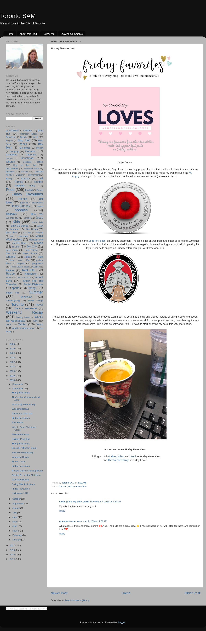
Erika (121, 456)
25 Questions (12, 130)
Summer (36, 292)
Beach (23, 137)
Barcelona (10, 137)
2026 (12, 344)
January (16, 539)
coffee (40, 162)
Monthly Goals (19, 243)
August (16, 508)
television (26, 296)
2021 (12, 366)
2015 (12, 554)
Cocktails (27, 162)
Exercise (25, 178)
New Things (31, 250)
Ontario (10, 256)
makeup (39, 232)
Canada (63, 486)
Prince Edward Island (20, 267)
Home (10, 33)
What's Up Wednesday (23, 404)
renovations (31, 273)
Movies (38, 242)
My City (32, 246)
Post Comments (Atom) (77, 600)
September (18, 503)
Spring (32, 288)
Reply (62, 511)
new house (12, 250)
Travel (39, 304)
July (14, 512)
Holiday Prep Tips (21, 439)
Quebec (36, 267)
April (15, 526)
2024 (12, 353)
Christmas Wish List (22, 413)
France (39, 190)
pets (20, 260)
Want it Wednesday (25, 308)
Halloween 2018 (20, 493)
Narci (133, 456)
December (18, 384)
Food (10, 189)
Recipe (10, 273)
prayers (21, 263)
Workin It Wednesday (23, 328)
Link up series (19, 225)
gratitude (24, 203)
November (18, 388)
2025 (12, 348)
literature (14, 229)
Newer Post (59, 593)
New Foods (18, 422)
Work (40, 324)
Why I (35, 321)
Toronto (17, 304)
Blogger (121, 622)
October (16, 499)
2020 (12, 371)
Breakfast (25, 147)
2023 (12, 357)
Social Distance (33, 284)
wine (8, 324)
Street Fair (12, 292)
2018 (12, 380)
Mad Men (27, 233)
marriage (23, 236)
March (15, 530)
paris (40, 257)
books (23, 143)
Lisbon (40, 226)
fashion (38, 181)
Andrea (112, 456)
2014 (12, 559)
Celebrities (11, 154)
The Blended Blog (118, 460)
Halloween (37, 202)
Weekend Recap (24, 312)
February (17, 535)
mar (11, 236)
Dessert (10, 171)
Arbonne (27, 130)
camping (14, 151)
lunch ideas (11, 232)
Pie (28, 260)
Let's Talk (37, 222)
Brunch (39, 148)
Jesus (39, 217)
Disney (24, 171)
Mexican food (36, 239)
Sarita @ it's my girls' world (74, 501)
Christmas (27, 158)
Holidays (11, 213)
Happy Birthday (20, 205)
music (15, 246)
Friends (22, 198)
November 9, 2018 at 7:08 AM (92, 521)
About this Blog (28, 33)
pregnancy (37, 263)
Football (29, 190)
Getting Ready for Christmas (26, 475)
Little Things (31, 229)
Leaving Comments (71, 33)
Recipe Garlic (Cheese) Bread (27, 470)
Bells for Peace (97, 240)
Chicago (9, 158)
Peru (12, 260)
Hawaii (40, 206)
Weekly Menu (23, 317)
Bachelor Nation (29, 134)
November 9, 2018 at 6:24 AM (105, 501)
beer (35, 137)
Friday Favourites (77, 486)
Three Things (35, 300)
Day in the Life (24, 165)
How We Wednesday (22, 452)
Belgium (9, 141)
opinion (28, 257)
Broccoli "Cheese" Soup (24, 448)
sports (15, 288)
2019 (12, 375)
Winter (22, 324)
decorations (12, 168)
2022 (12, 362)
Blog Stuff (24, 140)
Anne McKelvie (67, 521)
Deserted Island (31, 168)
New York (11, 253)
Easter (19, 174)
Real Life (28, 270)
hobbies (21, 210)
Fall (40, 178)
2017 (12, 545)
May (14, 521)
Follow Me (48, 33)
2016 (12, 550)
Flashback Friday (25, 185)
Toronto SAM (18, 15)
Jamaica (28, 218)
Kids (16, 222)
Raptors (10, 270)
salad (9, 277)
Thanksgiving (13, 300)
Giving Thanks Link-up (23, 484)
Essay (9, 178)
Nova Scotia (30, 253)
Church (10, 161)
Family (19, 181)
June (15, 517)
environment (34, 175)
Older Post (192, 593)
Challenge (31, 154)
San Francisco (24, 277)
